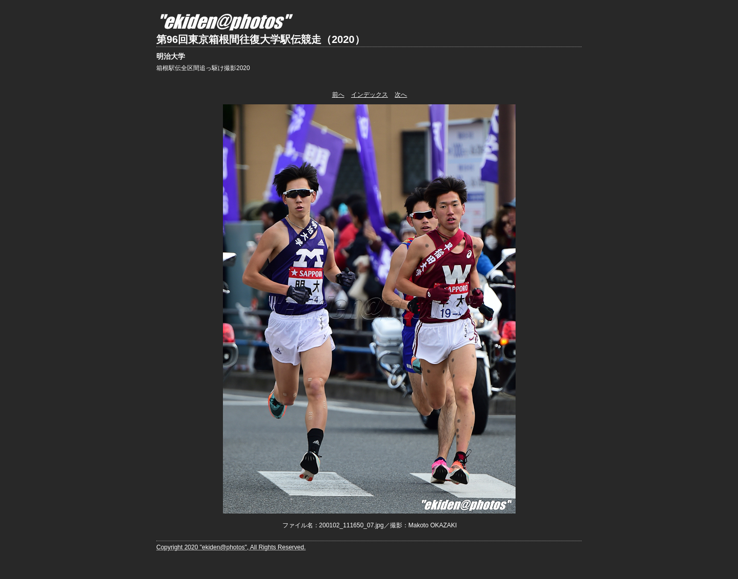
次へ (401, 94)
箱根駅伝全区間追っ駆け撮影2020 (203, 68)
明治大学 (170, 56)
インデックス (369, 94)
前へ (338, 94)
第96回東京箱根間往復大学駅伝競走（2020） (260, 39)
